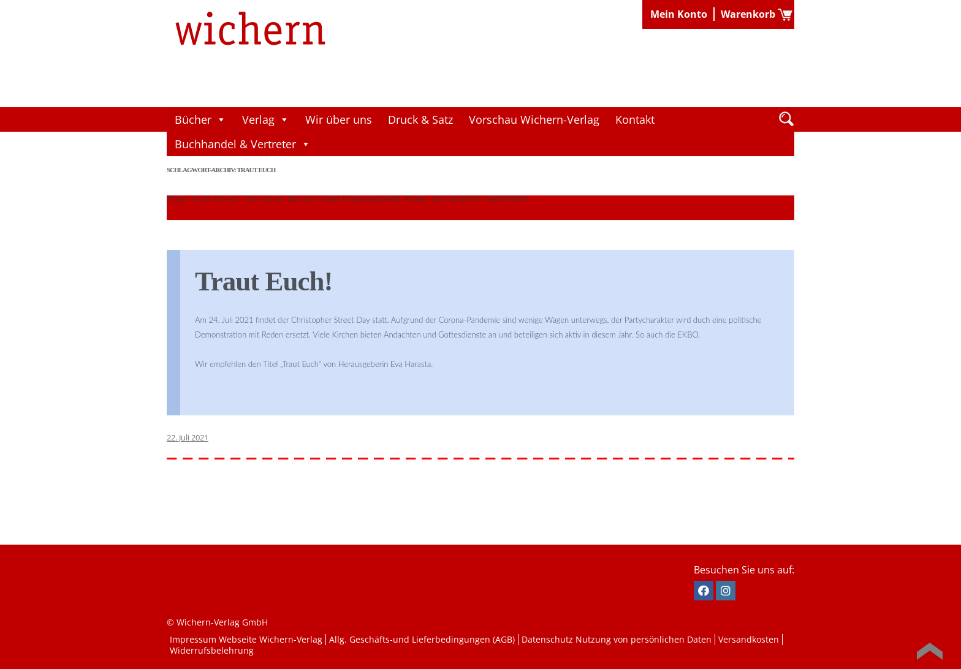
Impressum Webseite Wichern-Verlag (246, 639)
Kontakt (635, 119)
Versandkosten (748, 639)
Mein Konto (678, 14)
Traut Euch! (263, 281)
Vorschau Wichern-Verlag (534, 119)
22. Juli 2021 (187, 437)
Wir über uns (338, 119)
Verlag (265, 119)
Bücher (200, 119)
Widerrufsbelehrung (212, 650)
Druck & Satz (420, 119)
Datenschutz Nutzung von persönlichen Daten (617, 639)
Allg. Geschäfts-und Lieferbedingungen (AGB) (422, 639)
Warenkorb (748, 14)
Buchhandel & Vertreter (243, 144)
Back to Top (930, 651)
